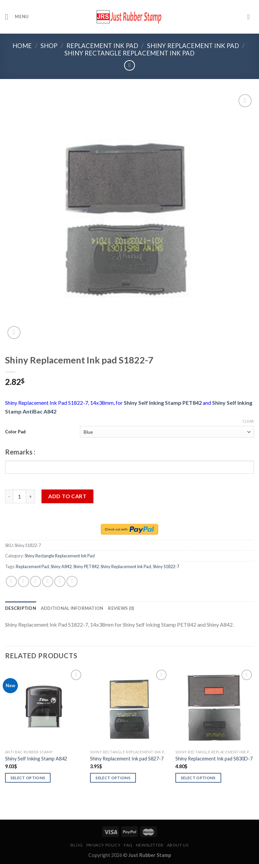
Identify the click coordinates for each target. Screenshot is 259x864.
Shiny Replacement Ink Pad (193, 45)
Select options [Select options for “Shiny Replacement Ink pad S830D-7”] (198, 778)
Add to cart (67, 496)
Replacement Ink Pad (102, 45)
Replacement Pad (32, 566)
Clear (248, 421)
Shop (48, 45)
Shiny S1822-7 (166, 566)
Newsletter (150, 845)
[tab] (20, 608)
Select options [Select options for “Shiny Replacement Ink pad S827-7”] (113, 778)
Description (20, 608)
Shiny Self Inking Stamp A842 (36, 758)
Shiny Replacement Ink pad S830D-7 (214, 758)
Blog (76, 845)
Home (22, 45)
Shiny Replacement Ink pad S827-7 (127, 758)
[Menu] (17, 16)
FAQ (128, 845)
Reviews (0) (121, 608)
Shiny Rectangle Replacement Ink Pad (129, 53)
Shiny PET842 (86, 566)
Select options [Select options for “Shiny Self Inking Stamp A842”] (28, 778)
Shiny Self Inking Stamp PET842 (163, 402)
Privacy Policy (103, 845)
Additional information (72, 608)
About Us (178, 845)
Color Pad (15, 431)
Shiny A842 (61, 566)
